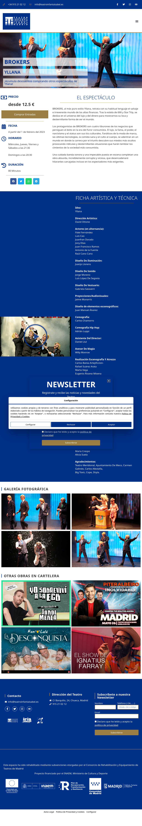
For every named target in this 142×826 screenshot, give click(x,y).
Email (97, 712)
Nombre (99, 703)
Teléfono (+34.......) (126, 703)
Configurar (31, 424)
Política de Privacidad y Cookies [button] (70, 812)
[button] (137, 21)
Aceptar (111, 424)
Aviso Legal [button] (49, 812)
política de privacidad (106, 725)
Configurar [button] (91, 812)
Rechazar (71, 424)
